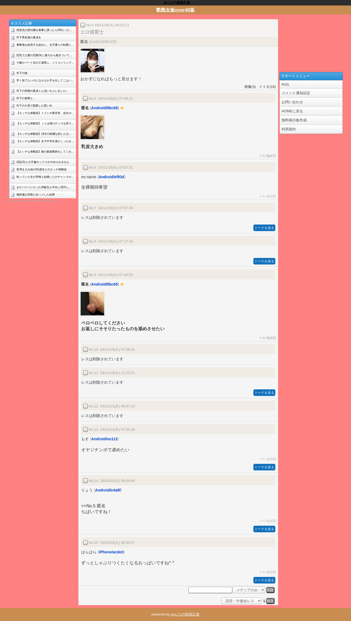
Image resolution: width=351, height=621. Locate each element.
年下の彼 (21, 72)
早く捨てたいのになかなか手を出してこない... (44, 80)
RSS (285, 84)
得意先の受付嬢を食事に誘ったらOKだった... (44, 29)
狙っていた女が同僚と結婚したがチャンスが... (44, 176)
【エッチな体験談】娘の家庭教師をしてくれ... (44, 151)
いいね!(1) (267, 338)
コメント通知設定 (296, 93)
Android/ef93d (111, 177)
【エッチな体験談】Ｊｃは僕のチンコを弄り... (44, 123)
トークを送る (264, 228)
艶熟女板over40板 (175, 10)
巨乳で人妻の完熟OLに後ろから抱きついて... (44, 55)
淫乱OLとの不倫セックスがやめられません (42, 161)
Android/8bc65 (102, 41)
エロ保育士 (92, 32)
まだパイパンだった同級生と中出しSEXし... (43, 187)
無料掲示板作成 (294, 120)
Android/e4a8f (108, 490)
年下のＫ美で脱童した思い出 (34, 105)
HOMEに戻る (292, 111)
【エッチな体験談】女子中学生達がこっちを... (44, 141)
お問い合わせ (292, 102)
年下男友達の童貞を (28, 37)
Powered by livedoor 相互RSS (33, 201)
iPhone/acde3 (111, 552)
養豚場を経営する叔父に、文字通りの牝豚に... (44, 44)
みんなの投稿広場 (185, 614)
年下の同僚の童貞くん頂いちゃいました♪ (41, 90)
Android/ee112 (104, 439)
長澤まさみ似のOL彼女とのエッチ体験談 (41, 169)
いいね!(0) (267, 196)
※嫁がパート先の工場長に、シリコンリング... (44, 62)
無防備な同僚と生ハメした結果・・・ (39, 194)
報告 (270, 601)
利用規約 (289, 129)
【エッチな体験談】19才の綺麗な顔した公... (43, 133)
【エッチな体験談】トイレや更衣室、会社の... (44, 112)
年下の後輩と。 (26, 98)
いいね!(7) (267, 156)
